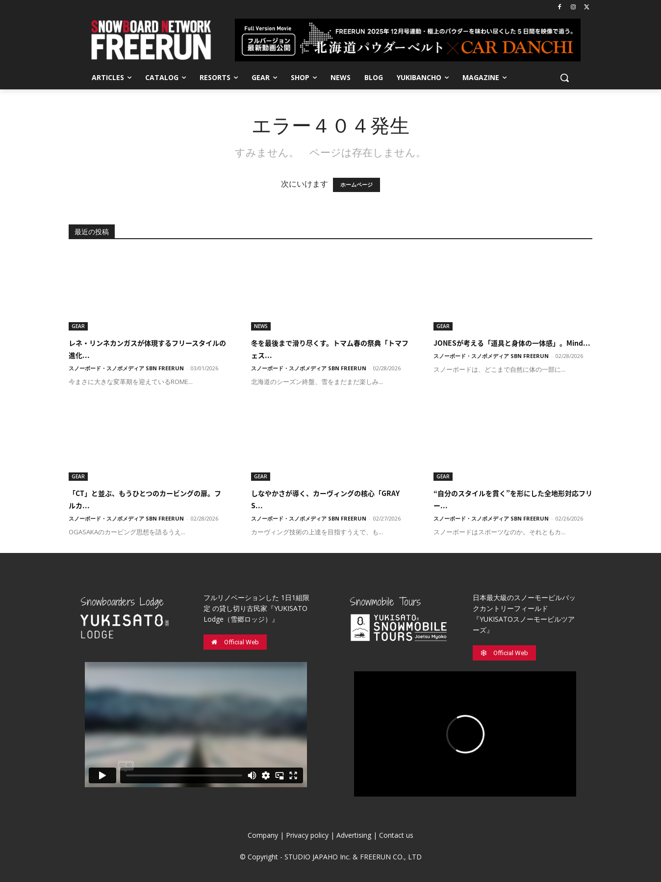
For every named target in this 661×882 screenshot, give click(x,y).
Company (263, 835)
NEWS (261, 326)
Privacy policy (307, 835)
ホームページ (356, 185)
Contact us (396, 835)
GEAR (78, 326)
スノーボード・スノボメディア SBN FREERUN (126, 368)
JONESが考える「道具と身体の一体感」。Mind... (511, 343)
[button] (564, 77)
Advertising (353, 835)
